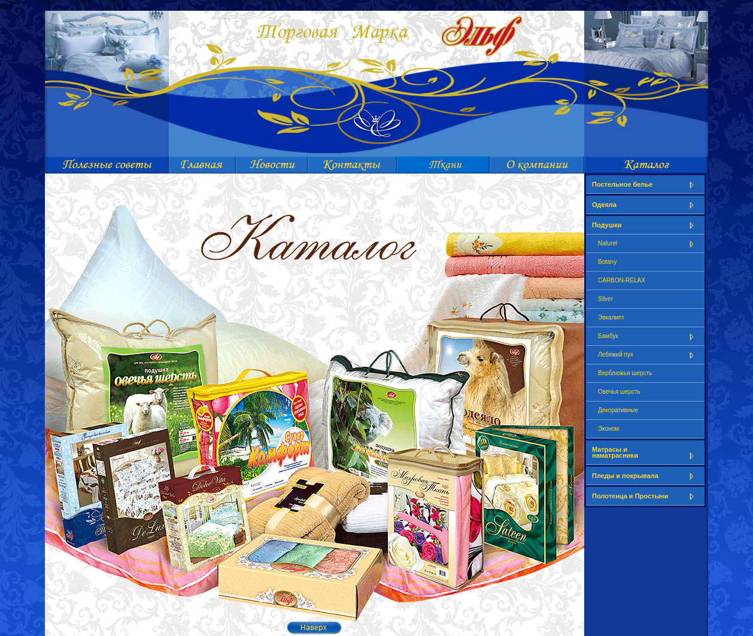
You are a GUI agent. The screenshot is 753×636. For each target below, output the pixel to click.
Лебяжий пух (648, 355)
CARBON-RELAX (621, 280)
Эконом (608, 428)
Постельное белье (645, 184)
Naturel (648, 244)
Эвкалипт (611, 317)
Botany (607, 261)
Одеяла (645, 205)
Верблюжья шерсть (625, 373)
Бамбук (648, 336)
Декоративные (618, 410)
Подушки (645, 225)
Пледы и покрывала (645, 476)
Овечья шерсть (619, 391)
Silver (605, 299)
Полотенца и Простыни (645, 496)
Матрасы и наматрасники (645, 452)
